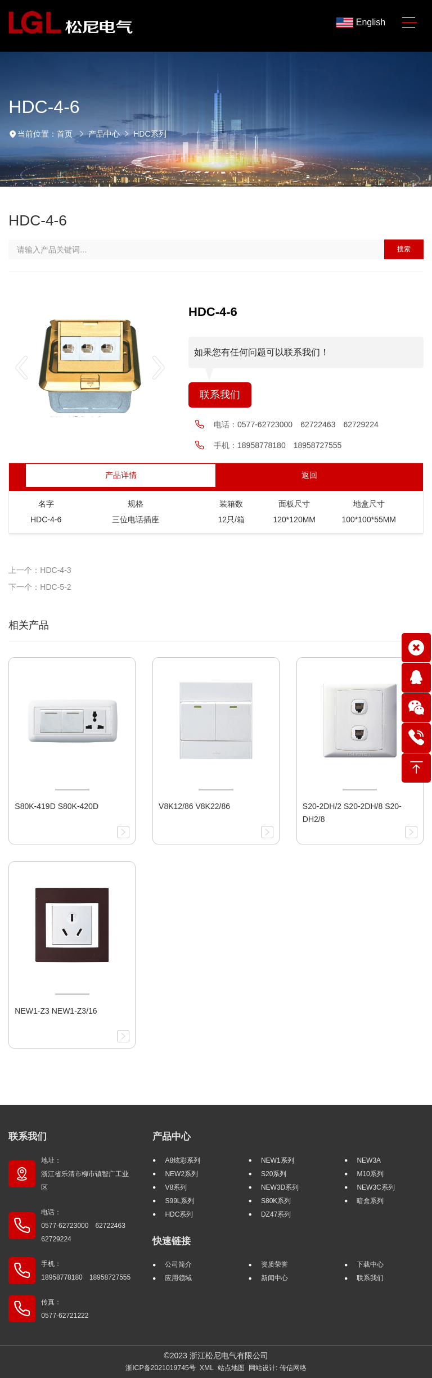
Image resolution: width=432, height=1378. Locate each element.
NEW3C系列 (375, 1187)
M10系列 (370, 1174)
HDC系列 (149, 133)
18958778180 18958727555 (289, 445)
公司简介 (178, 1264)
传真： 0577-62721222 (64, 1309)
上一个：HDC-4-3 (39, 570)
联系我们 (220, 394)
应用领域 (178, 1278)
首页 (65, 133)
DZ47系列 (276, 1214)
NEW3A (369, 1160)
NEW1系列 (277, 1160)
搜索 (404, 249)
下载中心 (370, 1264)
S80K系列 (276, 1201)
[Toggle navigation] (409, 22)
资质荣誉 (274, 1264)
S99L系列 (179, 1201)
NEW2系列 (181, 1174)
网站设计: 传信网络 (278, 1368)
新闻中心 (274, 1278)
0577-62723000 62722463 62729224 (308, 424)
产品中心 (104, 133)
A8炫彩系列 (182, 1160)
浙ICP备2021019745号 (160, 1368)
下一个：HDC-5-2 (39, 586)
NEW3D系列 (280, 1187)
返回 (309, 475)
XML (207, 1368)
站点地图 (231, 1368)
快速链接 (171, 1241)
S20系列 (273, 1174)
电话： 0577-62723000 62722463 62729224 (86, 1225)
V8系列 (176, 1187)
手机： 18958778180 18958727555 (85, 1270)
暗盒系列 (370, 1201)
